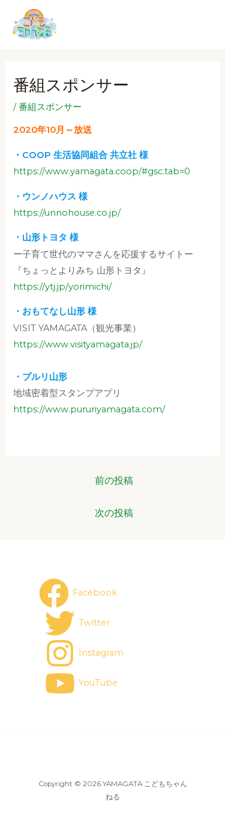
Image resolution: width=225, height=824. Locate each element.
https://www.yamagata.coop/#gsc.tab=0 (101, 171)
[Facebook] (78, 593)
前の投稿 (114, 480)
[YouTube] (81, 683)
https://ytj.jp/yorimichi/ (62, 286)
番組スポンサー (50, 107)
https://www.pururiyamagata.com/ (89, 409)
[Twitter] (77, 623)
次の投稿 (114, 513)
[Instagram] (84, 653)
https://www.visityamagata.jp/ (77, 344)
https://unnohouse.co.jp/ (67, 212)
